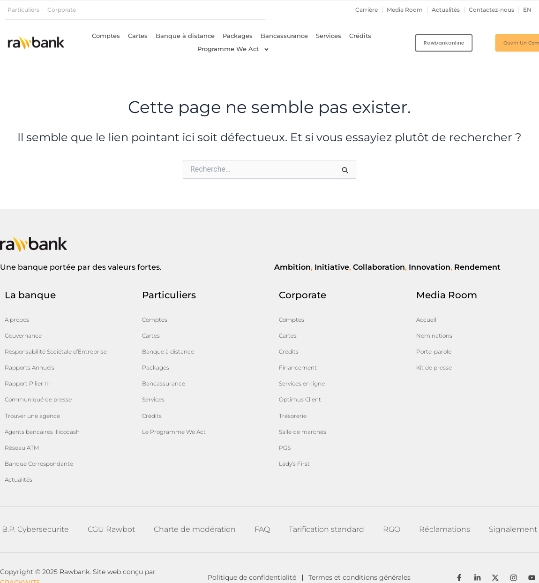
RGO (391, 498)
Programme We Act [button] (233, 48)
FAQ (262, 498)
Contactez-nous (488, 9)
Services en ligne (306, 371)
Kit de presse (437, 358)
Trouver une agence (37, 398)
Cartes (138, 35)
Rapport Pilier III (31, 372)
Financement (300, 358)
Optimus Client (304, 384)
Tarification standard (326, 498)
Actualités (440, 9)
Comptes (106, 35)
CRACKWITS (20, 560)
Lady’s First (297, 436)
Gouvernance (26, 331)
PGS (286, 423)
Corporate (66, 9)
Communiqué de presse (44, 385)
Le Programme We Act (179, 410)
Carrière (355, 9)
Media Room (395, 9)
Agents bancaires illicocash (49, 411)
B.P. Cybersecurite (35, 498)
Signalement (513, 498)
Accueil (428, 318)
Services (328, 35)
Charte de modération (195, 498)
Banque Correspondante (45, 437)
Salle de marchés (307, 410)
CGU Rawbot (111, 498)
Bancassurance (284, 35)
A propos (19, 318)
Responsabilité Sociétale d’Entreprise (44, 345)
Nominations (437, 331)
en (527, 9)
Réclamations (444, 498)
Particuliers (25, 9)
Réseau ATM (25, 424)
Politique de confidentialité (252, 555)
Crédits (360, 35)
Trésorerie (295, 397)
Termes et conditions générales (367, 555)
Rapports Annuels (34, 359)
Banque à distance (185, 35)
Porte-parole (436, 345)
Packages (238, 35)
